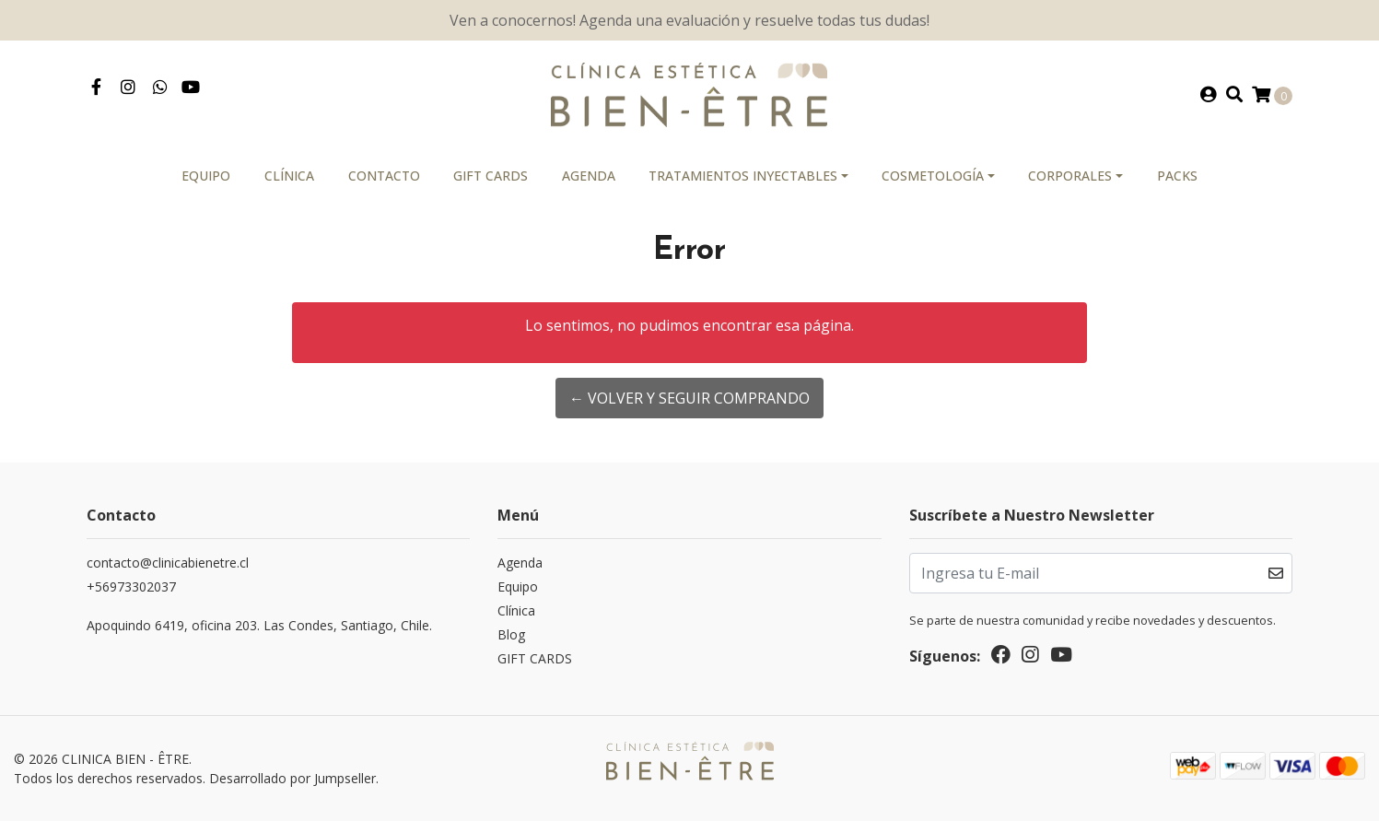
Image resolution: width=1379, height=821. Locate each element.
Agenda (588, 175)
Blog (511, 634)
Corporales (1070, 175)
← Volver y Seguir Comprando (689, 398)
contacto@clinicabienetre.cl (168, 562)
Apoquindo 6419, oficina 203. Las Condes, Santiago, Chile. (259, 625)
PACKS (1177, 175)
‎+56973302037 (131, 586)
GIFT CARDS (490, 175)
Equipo (205, 175)
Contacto (384, 175)
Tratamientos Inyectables (743, 175)
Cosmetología (933, 175)
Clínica (289, 175)
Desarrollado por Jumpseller (292, 778)
